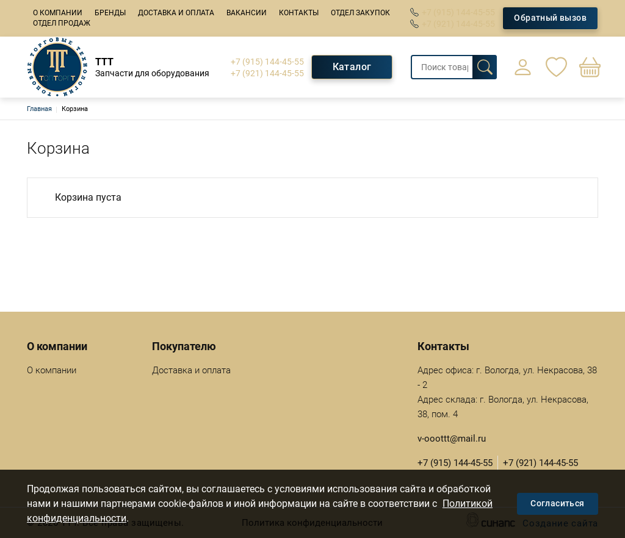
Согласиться (557, 503)
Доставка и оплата (176, 13)
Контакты (299, 13)
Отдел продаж (61, 23)
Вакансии (246, 13)
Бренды (110, 13)
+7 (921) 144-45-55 (458, 24)
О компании (57, 13)
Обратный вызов (550, 18)
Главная (39, 109)
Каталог (352, 67)
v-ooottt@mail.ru (451, 438)
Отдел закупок (360, 13)
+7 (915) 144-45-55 (458, 12)
